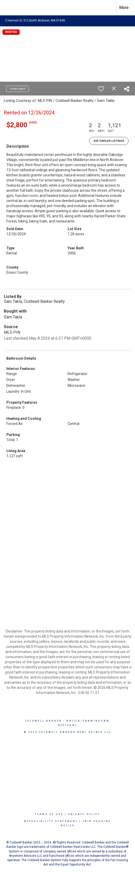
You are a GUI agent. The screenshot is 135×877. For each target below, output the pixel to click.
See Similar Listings (108, 141)
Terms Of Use (49, 814)
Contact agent (17, 88)
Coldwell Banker (43, 721)
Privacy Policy (84, 814)
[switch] (101, 89)
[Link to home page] (8, 7)
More (124, 7)
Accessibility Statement (51, 821)
